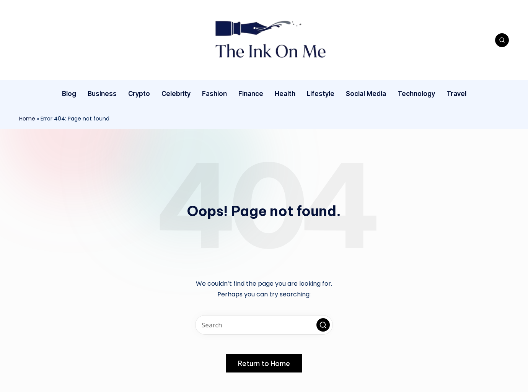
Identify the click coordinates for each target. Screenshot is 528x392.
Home (27, 118)
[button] (323, 325)
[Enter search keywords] (264, 325)
